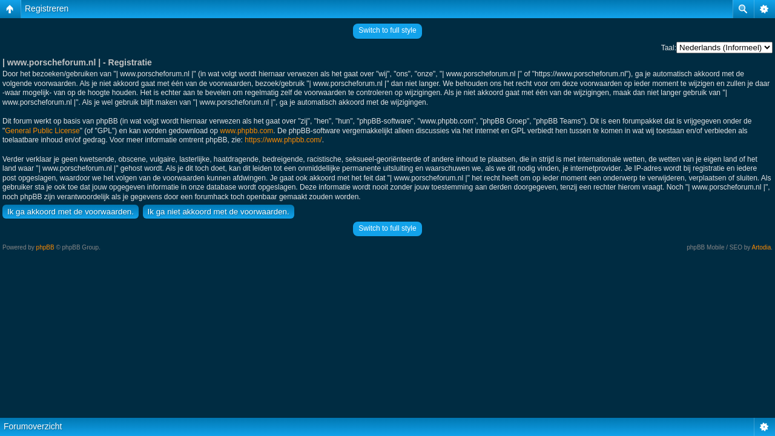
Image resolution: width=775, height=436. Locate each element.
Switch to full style (387, 30)
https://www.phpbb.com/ (283, 140)
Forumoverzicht (33, 426)
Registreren (46, 8)
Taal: (668, 48)
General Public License (42, 131)
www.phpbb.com (246, 131)
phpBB (45, 247)
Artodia (761, 247)
